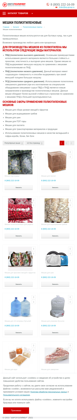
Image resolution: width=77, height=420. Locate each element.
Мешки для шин (47, 273)
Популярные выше (14, 143)
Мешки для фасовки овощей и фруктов (20, 273)
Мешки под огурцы (12, 176)
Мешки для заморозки (50, 369)
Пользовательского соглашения (16, 395)
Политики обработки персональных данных (48, 392)
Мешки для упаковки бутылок (52, 321)
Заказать (19, 187)
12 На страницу (34, 143)
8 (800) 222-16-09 (62, 4)
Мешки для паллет (48, 176)
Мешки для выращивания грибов (54, 224)
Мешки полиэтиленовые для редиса (19, 224)
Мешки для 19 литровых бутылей (18, 321)
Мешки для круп (11, 369)
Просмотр (34, 152)
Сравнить (34, 157)
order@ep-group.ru (66, 7)
